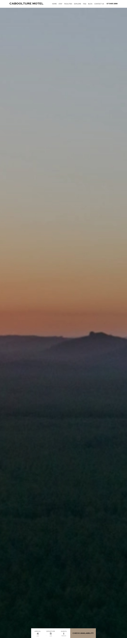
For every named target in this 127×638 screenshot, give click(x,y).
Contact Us (99, 4)
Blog (90, 4)
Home (54, 4)
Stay (60, 4)
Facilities (68, 4)
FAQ (84, 4)
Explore (77, 4)
